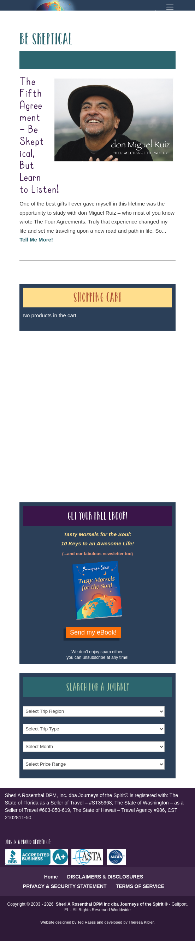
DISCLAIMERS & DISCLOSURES (105, 877)
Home (51, 877)
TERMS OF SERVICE (140, 886)
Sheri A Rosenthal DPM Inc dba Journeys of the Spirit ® (112, 904)
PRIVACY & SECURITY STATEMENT (65, 886)
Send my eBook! (93, 632)
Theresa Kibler (141, 922)
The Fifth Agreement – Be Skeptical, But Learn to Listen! (39, 136)
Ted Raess (86, 922)
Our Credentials (125, 400)
